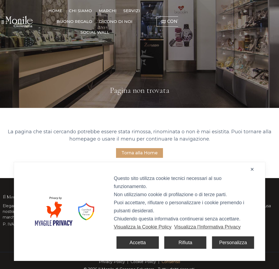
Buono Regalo (165, 10)
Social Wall (136, 21)
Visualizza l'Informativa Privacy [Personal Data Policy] (207, 227)
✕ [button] (252, 169)
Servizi (132, 10)
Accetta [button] (138, 242)
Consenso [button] (171, 261)
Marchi (108, 10)
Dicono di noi (206, 10)
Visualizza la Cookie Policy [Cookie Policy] (143, 227)
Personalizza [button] (233, 242)
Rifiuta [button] (185, 242)
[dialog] (139, 211)
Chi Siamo (81, 10)
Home (56, 10)
